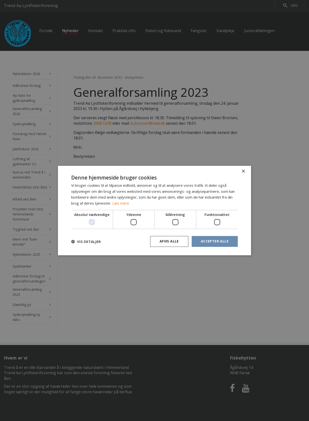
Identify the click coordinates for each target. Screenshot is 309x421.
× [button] (243, 171)
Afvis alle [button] (169, 241)
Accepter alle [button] (215, 241)
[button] (86, 241)
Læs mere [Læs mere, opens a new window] (120, 203)
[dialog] (154, 210)
